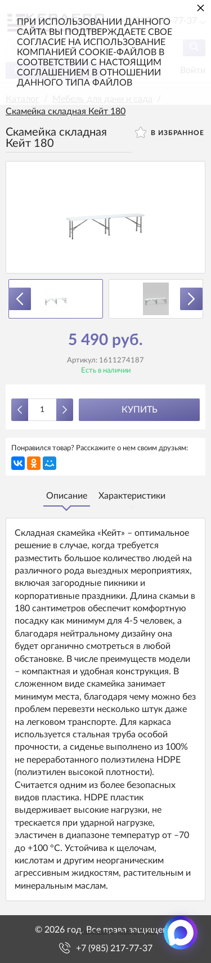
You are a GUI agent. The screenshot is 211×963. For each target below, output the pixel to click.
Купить (140, 409)
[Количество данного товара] (42, 409)
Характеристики (131, 495)
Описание (66, 495)
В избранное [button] (169, 132)
